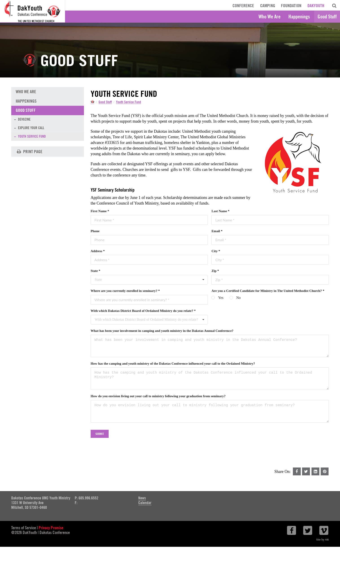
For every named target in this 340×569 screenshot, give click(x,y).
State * (95, 271)
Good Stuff (327, 16)
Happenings (299, 16)
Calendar (144, 503)
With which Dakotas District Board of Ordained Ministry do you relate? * (143, 311)
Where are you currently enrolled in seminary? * (125, 291)
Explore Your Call (31, 128)
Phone (95, 231)
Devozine (24, 119)
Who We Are (270, 16)
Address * (98, 251)
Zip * (215, 271)
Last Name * (220, 211)
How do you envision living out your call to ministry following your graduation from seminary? (158, 396)
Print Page (29, 151)
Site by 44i (322, 539)
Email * (216, 231)
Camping (267, 5)
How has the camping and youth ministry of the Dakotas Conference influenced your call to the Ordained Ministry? (173, 364)
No (238, 298)
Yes (220, 298)
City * (215, 251)
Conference (243, 5)
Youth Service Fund (132, 102)
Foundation (291, 5)
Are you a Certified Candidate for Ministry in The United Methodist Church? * (267, 291)
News (142, 498)
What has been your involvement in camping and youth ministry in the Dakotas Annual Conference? (162, 331)
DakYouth (315, 5)
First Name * (100, 211)
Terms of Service (23, 527)
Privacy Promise (51, 527)
